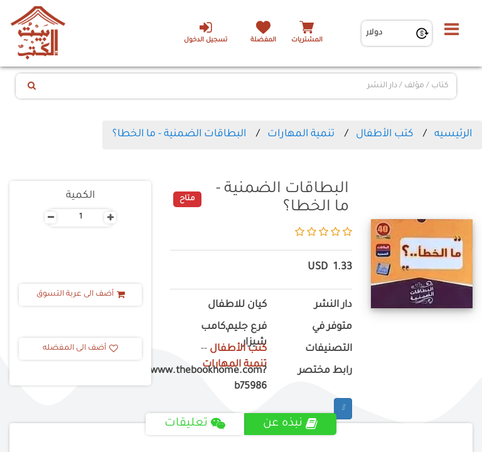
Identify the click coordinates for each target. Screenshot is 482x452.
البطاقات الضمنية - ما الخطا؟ (179, 134)
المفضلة (263, 40)
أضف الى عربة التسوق (80, 294)
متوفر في (332, 327)
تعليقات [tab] (194, 423)
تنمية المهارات (301, 134)
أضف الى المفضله (80, 348)
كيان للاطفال (237, 305)
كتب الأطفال (384, 134)
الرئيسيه (453, 134)
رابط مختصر (325, 371)
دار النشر (333, 305)
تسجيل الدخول (205, 32)
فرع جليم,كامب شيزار (234, 335)
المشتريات (307, 40)
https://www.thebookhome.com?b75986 (218, 379)
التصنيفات (328, 349)
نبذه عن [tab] (290, 423)
